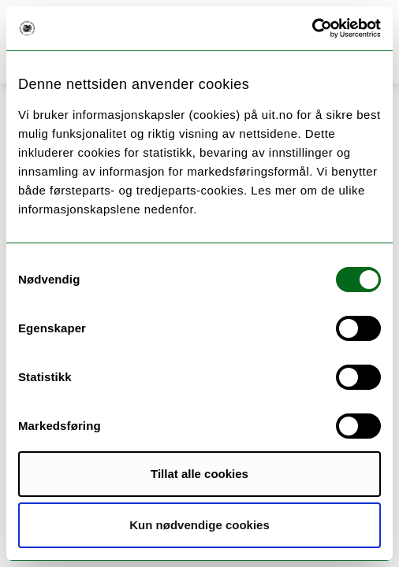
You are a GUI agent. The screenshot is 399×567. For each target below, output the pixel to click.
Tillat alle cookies (199, 473)
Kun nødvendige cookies (199, 525)
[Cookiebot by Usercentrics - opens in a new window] (312, 28)
